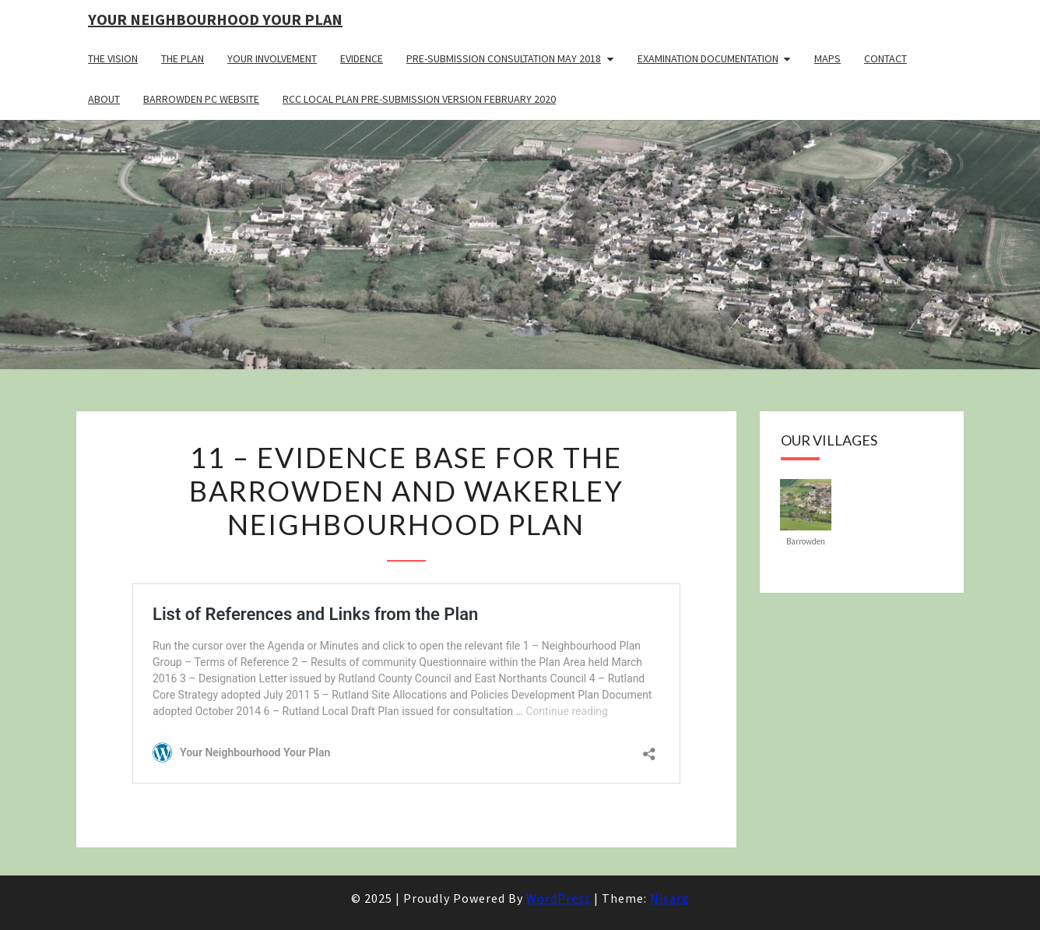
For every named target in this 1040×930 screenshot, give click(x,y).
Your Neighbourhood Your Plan (215, 19)
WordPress (558, 898)
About (104, 99)
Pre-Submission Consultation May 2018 (503, 58)
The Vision (113, 58)
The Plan (182, 58)
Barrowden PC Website (201, 99)
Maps (827, 58)
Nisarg (670, 898)
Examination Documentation (708, 58)
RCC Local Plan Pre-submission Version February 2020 (419, 99)
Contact (885, 58)
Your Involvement (272, 58)
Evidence (361, 58)
